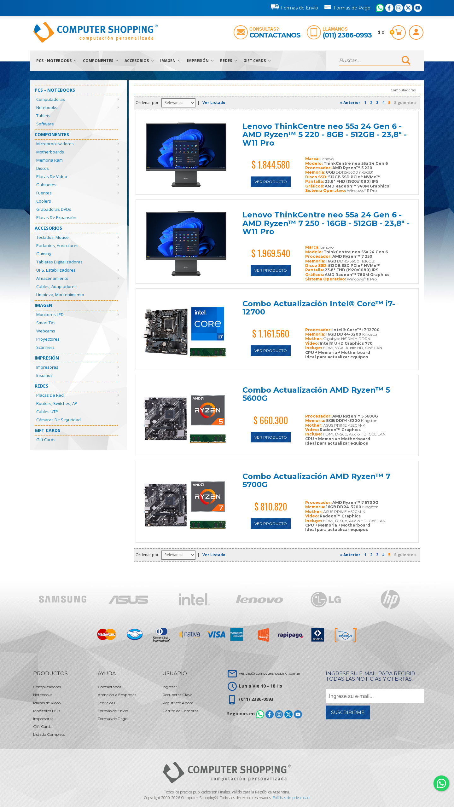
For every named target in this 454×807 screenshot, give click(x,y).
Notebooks (46, 107)
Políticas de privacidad (291, 797)
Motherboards (50, 152)
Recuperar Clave (177, 694)
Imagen (170, 60)
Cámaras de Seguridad (58, 420)
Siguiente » (405, 102)
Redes (228, 60)
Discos (42, 168)
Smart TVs (45, 323)
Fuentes (44, 193)
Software (45, 124)
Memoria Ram (49, 160)
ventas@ (269, 673)
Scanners (45, 347)
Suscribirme (347, 712)
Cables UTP (47, 411)
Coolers (43, 201)
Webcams (45, 331)
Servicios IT (107, 702)
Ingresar (169, 686)
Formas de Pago (346, 7)
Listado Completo (49, 734)
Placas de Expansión (56, 217)
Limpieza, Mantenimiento (60, 294)
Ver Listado (213, 102)
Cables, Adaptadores (56, 286)
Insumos (44, 375)
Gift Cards (257, 60)
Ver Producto (270, 181)
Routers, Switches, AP (56, 403)
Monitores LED (50, 314)
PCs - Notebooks (56, 60)
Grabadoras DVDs (53, 209)
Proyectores (48, 339)
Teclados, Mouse (52, 237)
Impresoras (47, 367)
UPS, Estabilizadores (56, 270)
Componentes (100, 60)
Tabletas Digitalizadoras (59, 262)
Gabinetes (46, 184)
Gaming (43, 254)
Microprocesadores (55, 144)
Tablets (43, 115)
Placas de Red (50, 395)
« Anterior (350, 102)
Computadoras (50, 99)
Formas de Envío (294, 7)
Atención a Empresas (117, 694)
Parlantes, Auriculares (57, 245)
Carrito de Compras (180, 710)
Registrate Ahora (177, 702)
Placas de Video (51, 176)
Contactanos (274, 35)
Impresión (200, 60)
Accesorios (139, 60)
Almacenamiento (52, 278)
